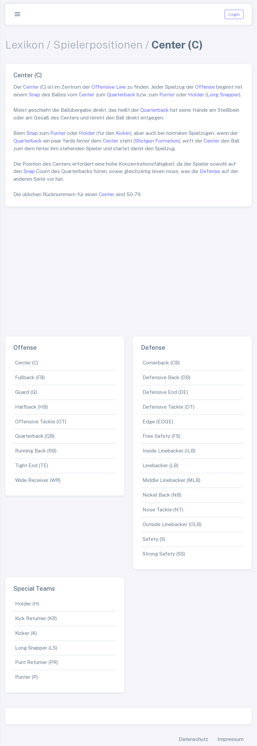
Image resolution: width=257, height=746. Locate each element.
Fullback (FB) (30, 377)
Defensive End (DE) (165, 392)
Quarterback (121, 94)
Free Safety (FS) (161, 436)
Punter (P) (26, 677)
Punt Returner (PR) (36, 662)
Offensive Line (108, 87)
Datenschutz (193, 739)
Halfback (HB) (31, 407)
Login (234, 14)
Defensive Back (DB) (166, 377)
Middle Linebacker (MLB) (171, 480)
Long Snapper (223, 94)
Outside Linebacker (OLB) (172, 524)
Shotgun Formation (157, 141)
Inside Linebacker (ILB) (169, 450)
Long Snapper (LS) (36, 648)
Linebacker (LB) (160, 465)
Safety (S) (154, 539)
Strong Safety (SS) (164, 554)
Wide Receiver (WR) (38, 480)
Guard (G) (26, 392)
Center (31, 87)
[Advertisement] (128, 269)
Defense (210, 171)
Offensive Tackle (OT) (40, 421)
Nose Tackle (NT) (163, 509)
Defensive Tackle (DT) (168, 407)
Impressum (231, 739)
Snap (34, 94)
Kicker (123, 133)
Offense (205, 87)
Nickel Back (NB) (162, 495)
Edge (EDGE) (158, 421)
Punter (167, 94)
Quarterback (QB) (35, 436)
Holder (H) (27, 603)
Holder (196, 94)
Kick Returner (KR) (36, 618)
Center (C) (26, 362)
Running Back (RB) (36, 450)
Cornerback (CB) (161, 362)
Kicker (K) (26, 633)
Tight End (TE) (31, 465)
